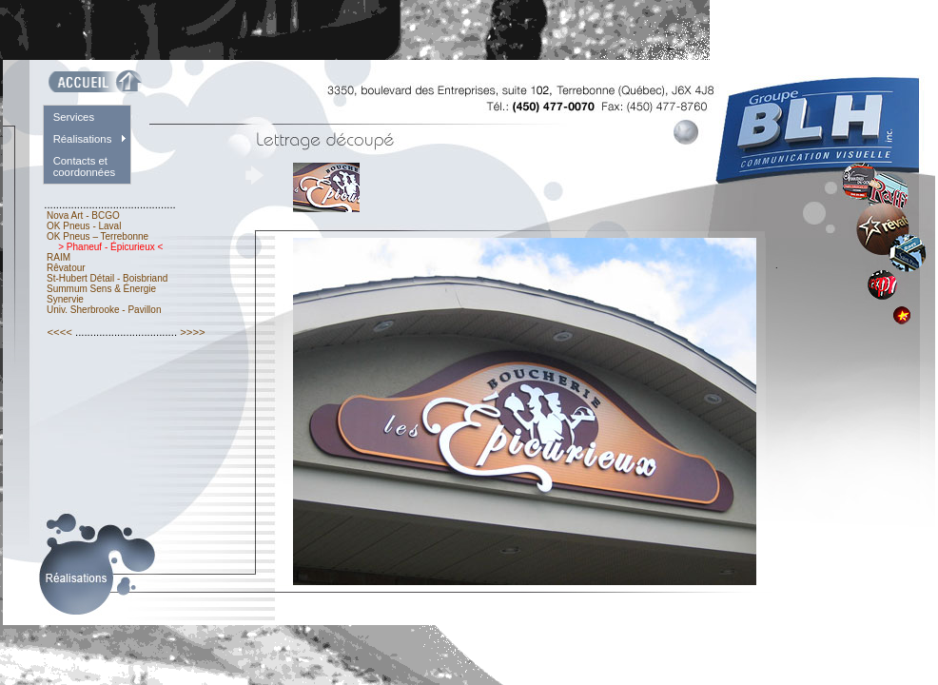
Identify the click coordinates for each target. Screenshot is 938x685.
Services (73, 117)
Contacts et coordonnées (84, 166)
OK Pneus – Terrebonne (97, 236)
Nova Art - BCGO (83, 215)
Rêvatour (66, 268)
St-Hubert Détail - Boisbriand (107, 278)
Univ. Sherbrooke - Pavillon (104, 309)
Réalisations (82, 139)
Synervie (65, 299)
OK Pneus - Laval (84, 226)
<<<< (59, 332)
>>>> (192, 332)
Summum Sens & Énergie (101, 289)
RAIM (58, 257)
